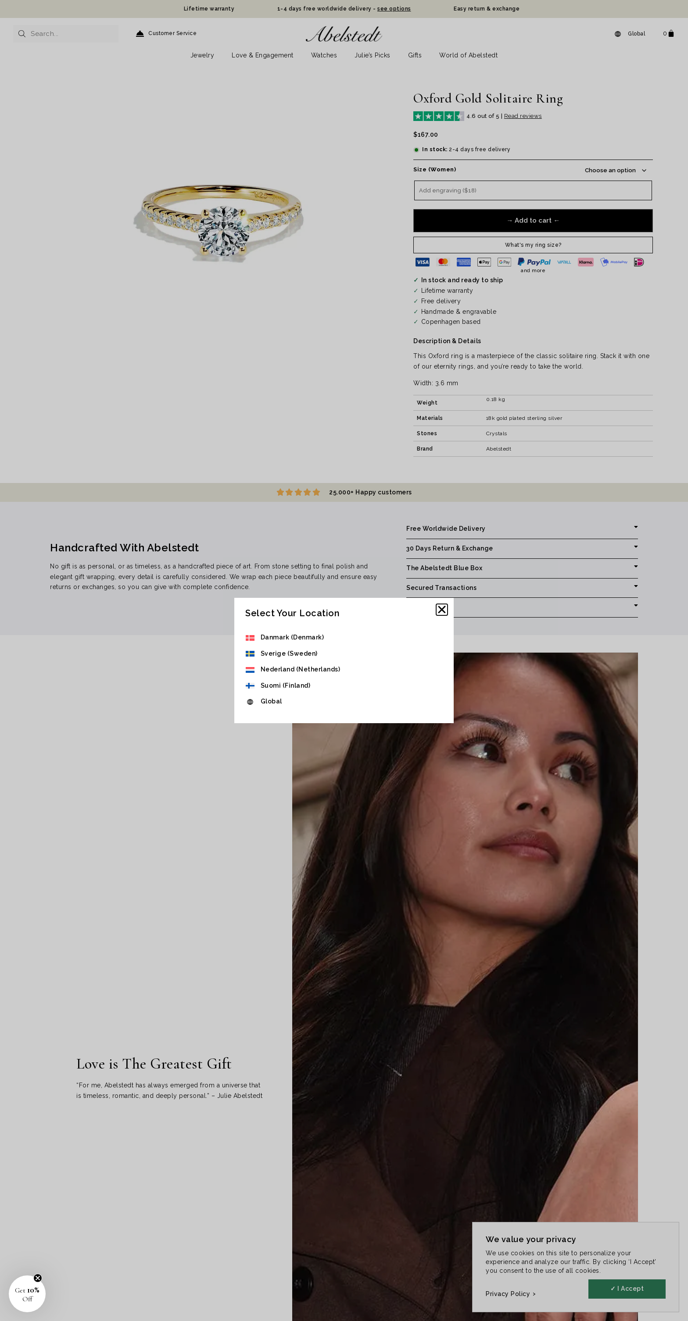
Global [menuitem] (271, 701)
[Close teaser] (38, 1278)
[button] (442, 609)
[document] (344, 660)
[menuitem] (293, 637)
